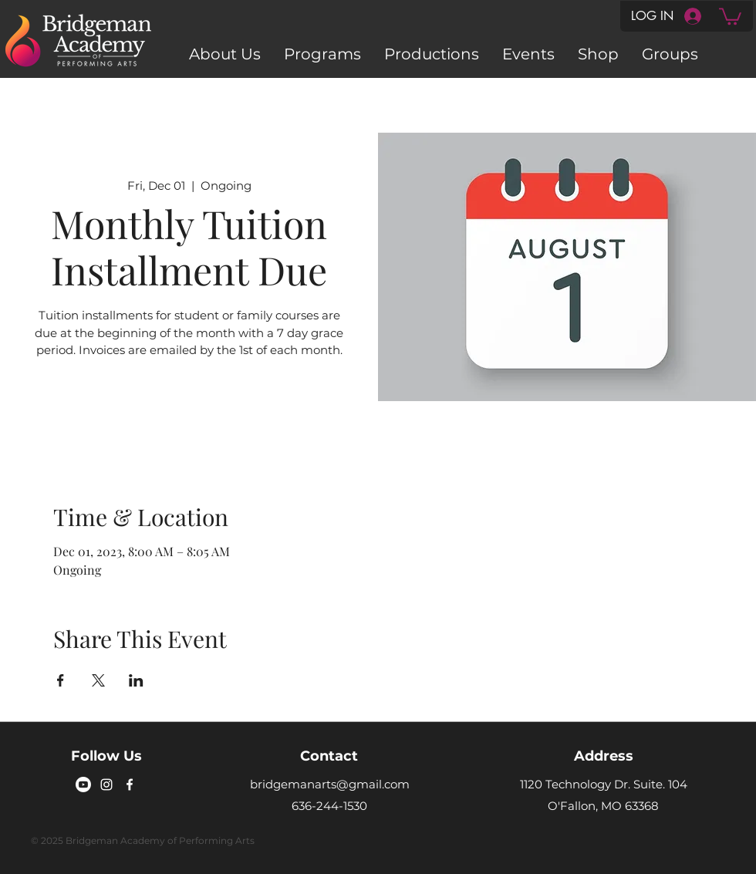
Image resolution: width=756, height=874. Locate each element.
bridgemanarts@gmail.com (330, 784)
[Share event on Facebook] (60, 680)
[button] (730, 15)
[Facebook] (129, 784)
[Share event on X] (98, 680)
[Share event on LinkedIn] (136, 680)
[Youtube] (83, 784)
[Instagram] (106, 784)
